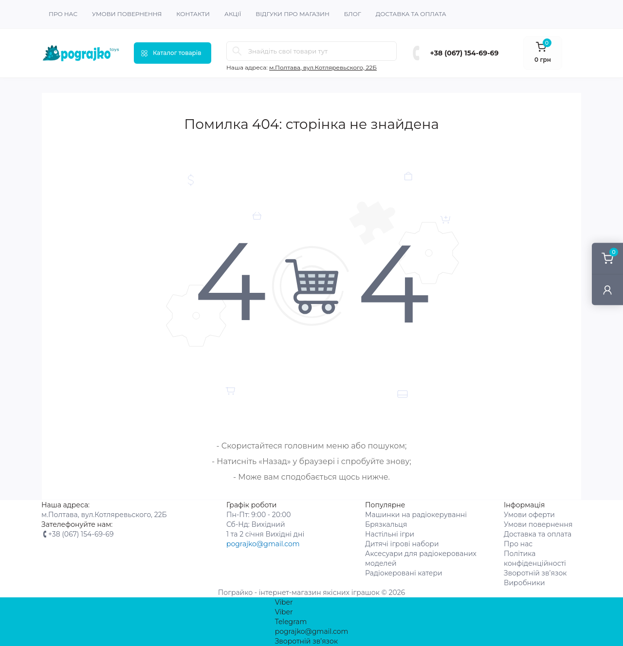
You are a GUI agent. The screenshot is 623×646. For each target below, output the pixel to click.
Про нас (63, 14)
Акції (232, 14)
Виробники (524, 582)
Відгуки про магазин (292, 14)
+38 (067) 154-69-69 (464, 53)
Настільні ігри (389, 534)
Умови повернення (127, 14)
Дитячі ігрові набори (402, 543)
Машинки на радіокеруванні (416, 514)
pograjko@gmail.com (263, 543)
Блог (352, 14)
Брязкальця (386, 524)
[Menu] (172, 53)
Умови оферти (529, 514)
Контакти (193, 14)
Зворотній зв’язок (535, 573)
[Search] (237, 51)
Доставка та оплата (411, 14)
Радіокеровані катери (403, 573)
